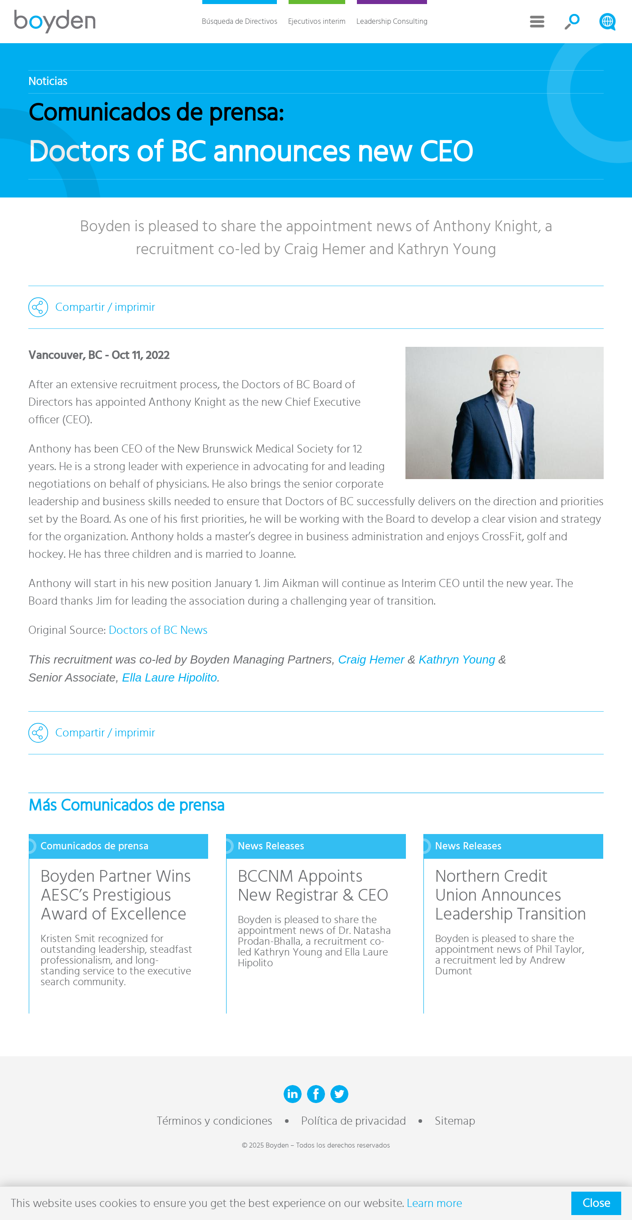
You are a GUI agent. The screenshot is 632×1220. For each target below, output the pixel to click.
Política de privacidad (353, 1121)
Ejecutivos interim (317, 21)
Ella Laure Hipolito (169, 677)
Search (572, 21)
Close (596, 1203)
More (537, 21)
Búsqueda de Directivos (239, 21)
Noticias (47, 81)
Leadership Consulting (391, 21)
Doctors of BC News (158, 630)
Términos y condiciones (214, 1121)
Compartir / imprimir (105, 307)
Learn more (434, 1203)
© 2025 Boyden (265, 1145)
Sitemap (455, 1121)
